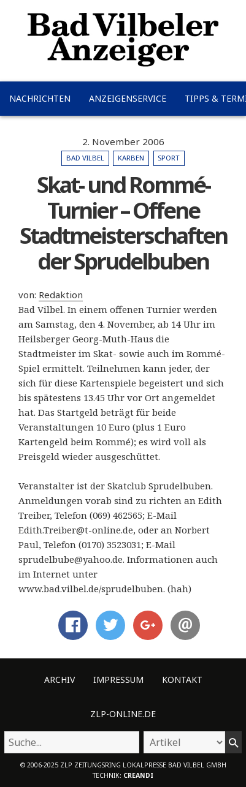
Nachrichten (40, 98)
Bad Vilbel (85, 157)
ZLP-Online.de (123, 714)
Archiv (59, 679)
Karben (131, 157)
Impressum (118, 679)
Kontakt (182, 679)
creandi (138, 775)
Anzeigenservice (127, 98)
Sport (169, 157)
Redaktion (61, 294)
